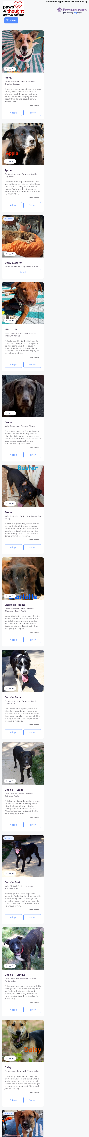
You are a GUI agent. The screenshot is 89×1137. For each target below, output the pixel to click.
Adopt (13, 111)
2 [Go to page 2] (47, 1130)
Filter (11, 20)
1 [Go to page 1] (41, 1130)
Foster (31, 111)
